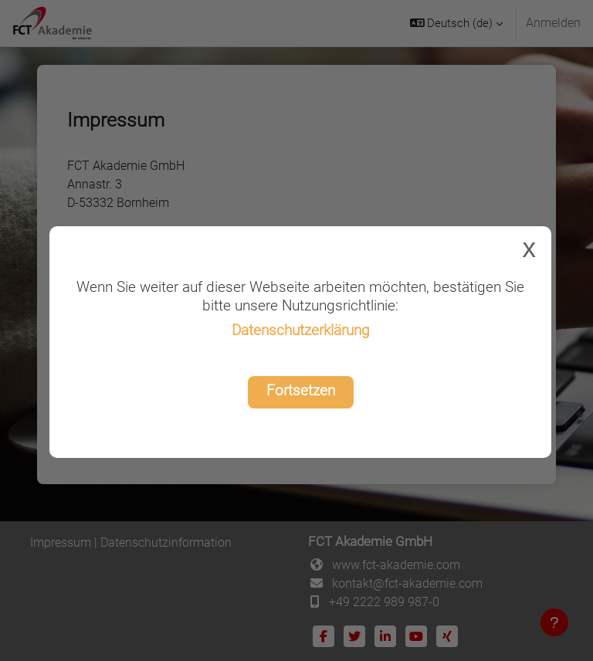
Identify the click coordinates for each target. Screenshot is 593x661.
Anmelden (553, 22)
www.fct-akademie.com (396, 565)
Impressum (60, 542)
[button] (456, 23)
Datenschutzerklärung (301, 330)
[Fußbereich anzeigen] (554, 622)
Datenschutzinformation (166, 542)
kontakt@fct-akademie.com (407, 583)
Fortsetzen (300, 390)
